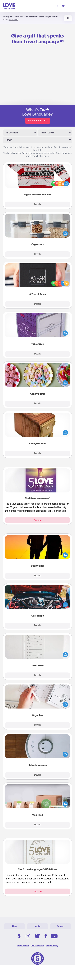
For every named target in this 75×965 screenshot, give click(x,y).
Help (14, 926)
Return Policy (52, 945)
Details (37, 204)
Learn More (13, 19)
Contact (60, 926)
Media (37, 926)
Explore (38, 520)
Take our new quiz (37, 120)
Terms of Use (23, 945)
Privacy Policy (37, 945)
